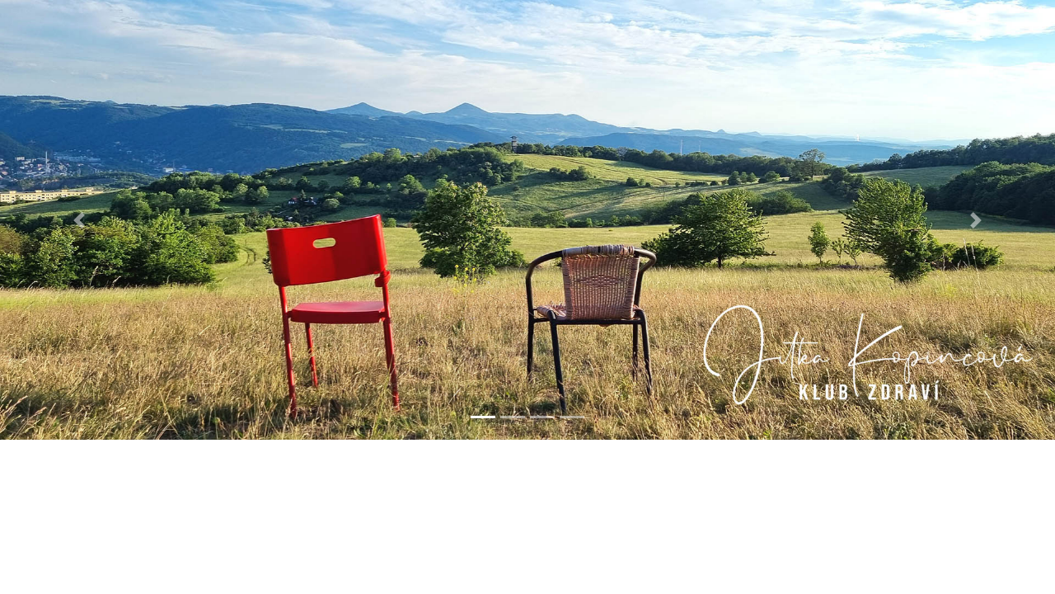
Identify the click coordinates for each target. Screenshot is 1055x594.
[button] (79, 220)
